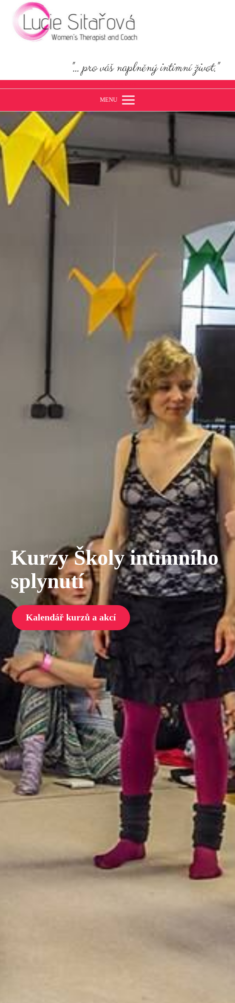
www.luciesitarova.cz (117, 84)
